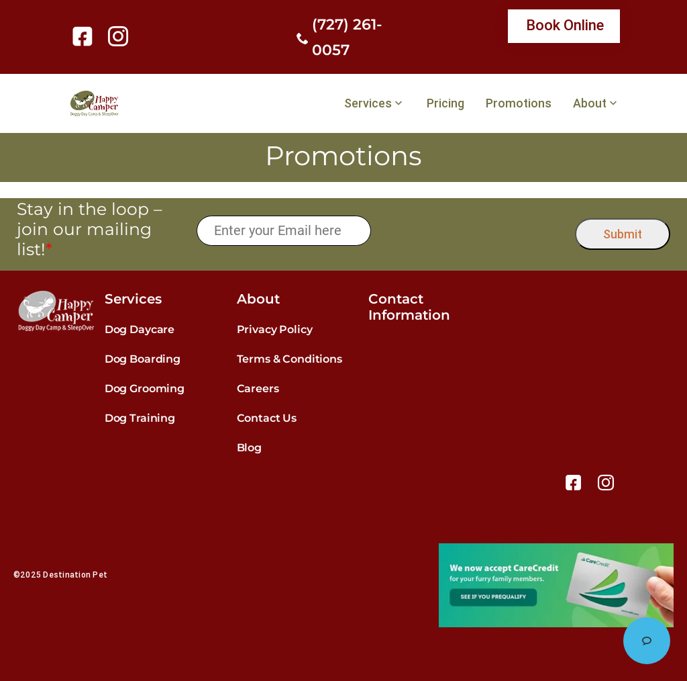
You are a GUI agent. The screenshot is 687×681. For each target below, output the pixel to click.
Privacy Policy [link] (275, 329)
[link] (85, 36)
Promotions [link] (518, 103)
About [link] (589, 103)
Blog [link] (249, 447)
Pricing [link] (445, 103)
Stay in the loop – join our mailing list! (89, 229)
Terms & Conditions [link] (289, 359)
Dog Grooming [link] (144, 388)
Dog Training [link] (140, 418)
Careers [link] (258, 388)
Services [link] (368, 103)
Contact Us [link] (267, 418)
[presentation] (473, 230)
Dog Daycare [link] (139, 329)
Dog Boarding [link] (142, 359)
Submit (622, 234)
